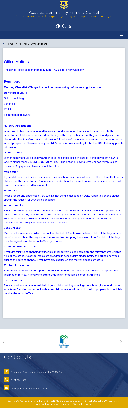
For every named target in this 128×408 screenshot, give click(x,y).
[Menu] (121, 35)
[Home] (7, 44)
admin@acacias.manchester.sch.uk (29, 388)
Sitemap (40, 404)
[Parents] (22, 44)
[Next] (122, 341)
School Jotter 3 (92, 401)
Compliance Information (58, 404)
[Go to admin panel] (82, 404)
